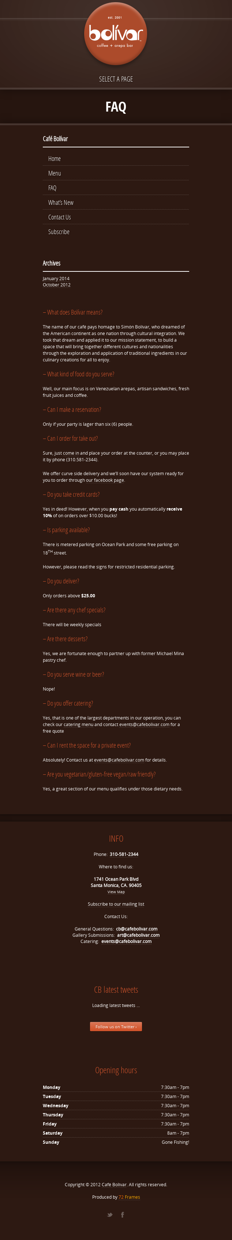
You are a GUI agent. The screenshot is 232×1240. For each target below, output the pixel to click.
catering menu (78, 724)
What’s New (61, 202)
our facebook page (105, 480)
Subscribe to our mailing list (116, 904)
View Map (116, 891)
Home (54, 158)
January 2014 (56, 278)
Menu (54, 173)
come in (71, 453)
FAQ (52, 187)
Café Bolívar (114, 1184)
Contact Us (59, 217)
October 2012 (57, 285)
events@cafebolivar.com (144, 724)
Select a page (116, 78)
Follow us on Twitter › (116, 1026)
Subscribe (59, 231)
